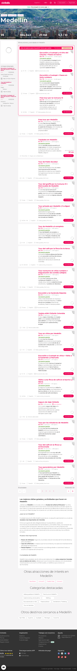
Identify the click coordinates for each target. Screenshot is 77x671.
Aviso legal (56, 668)
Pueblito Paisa (50, 581)
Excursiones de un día (30, 601)
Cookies (74, 668)
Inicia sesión (62, 2)
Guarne (30, 618)
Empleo (40, 646)
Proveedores (42, 636)
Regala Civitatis (4, 642)
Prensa (2, 638)
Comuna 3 (59, 581)
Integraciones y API (44, 642)
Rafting (48, 598)
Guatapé (38, 618)
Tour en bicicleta (28, 605)
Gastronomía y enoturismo (32, 598)
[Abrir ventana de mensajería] (3, 667)
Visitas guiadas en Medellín (32, 594)
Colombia (4, 15)
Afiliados (40, 638)
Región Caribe (12, 15)
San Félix (22, 618)
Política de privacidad (65, 668)
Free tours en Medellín (50, 594)
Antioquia (20, 15)
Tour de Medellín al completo (6, 83)
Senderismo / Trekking (60, 601)
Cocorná (56, 618)
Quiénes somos (4, 636)
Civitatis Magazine (24, 638)
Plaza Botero (32, 581)
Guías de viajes (23, 640)
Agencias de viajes (43, 640)
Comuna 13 (41, 581)
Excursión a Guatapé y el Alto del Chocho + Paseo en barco (8, 69)
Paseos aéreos (45, 601)
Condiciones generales (47, 668)
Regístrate (72, 2)
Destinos (22, 636)
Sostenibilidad (4, 640)
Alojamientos (42, 644)
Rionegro (47, 618)
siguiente (68, 491)
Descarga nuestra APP (27, 650)
